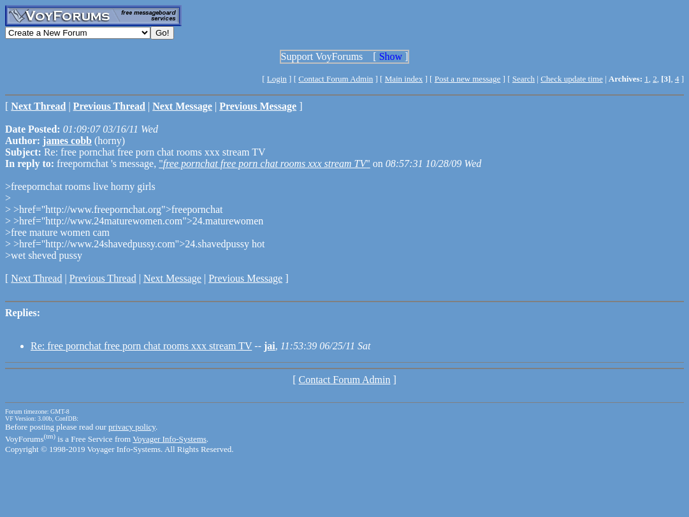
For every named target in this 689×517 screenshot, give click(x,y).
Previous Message (245, 278)
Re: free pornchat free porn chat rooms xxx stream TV (141, 345)
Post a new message (468, 79)
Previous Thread (102, 278)
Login (277, 79)
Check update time (571, 79)
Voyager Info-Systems (170, 439)
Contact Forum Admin (335, 79)
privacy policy (132, 427)
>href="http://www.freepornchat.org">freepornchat (116, 209)
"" (264, 163)
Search (523, 79)
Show (390, 56)
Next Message (172, 278)
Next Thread (36, 278)
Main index (404, 79)
